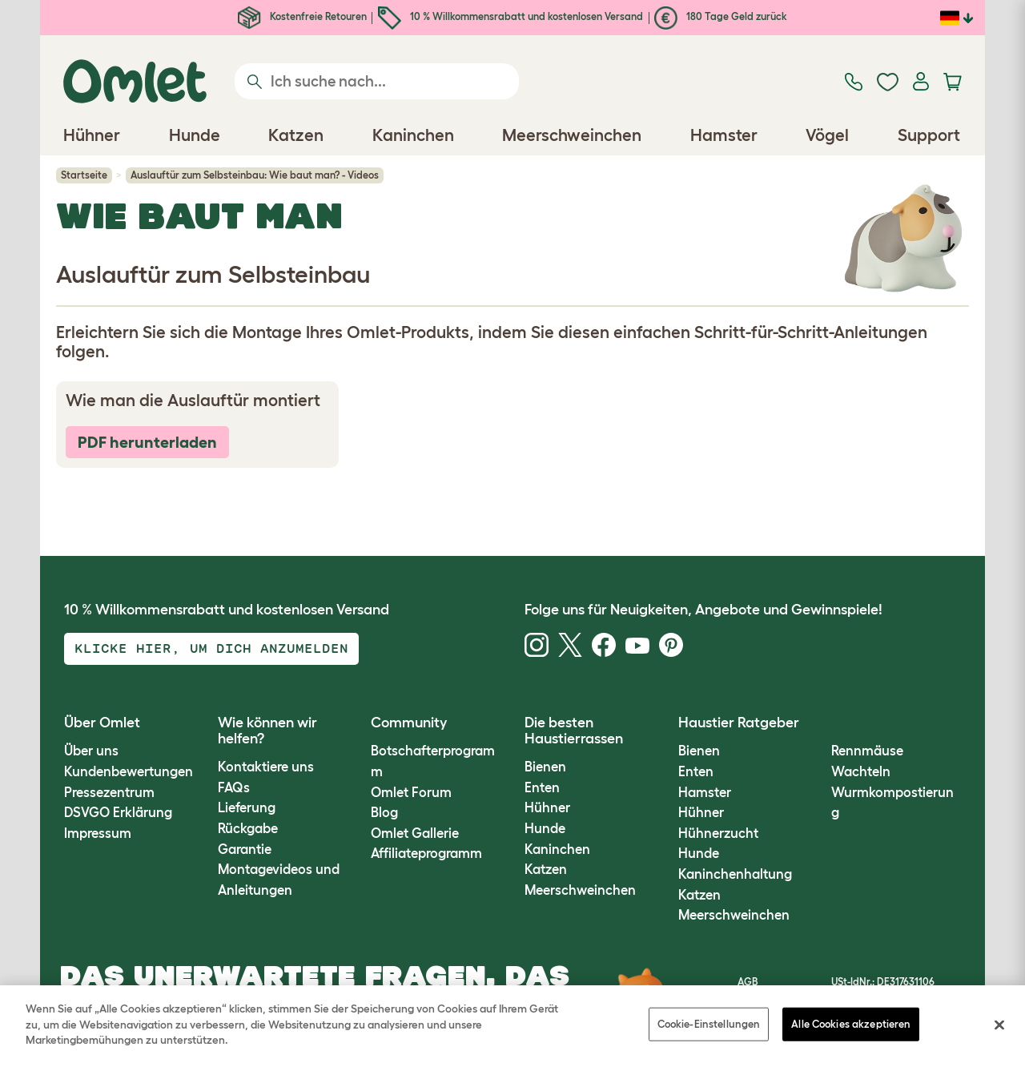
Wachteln (860, 771)
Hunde (545, 828)
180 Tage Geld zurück (720, 16)
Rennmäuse (867, 750)
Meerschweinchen (580, 890)
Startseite (84, 175)
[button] (819, 723)
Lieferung (246, 807)
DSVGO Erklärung (118, 812)
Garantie (244, 849)
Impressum (97, 833)
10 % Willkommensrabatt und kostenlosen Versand (510, 16)
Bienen (545, 766)
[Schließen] (999, 1025)
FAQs (234, 787)
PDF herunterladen (147, 442)
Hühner (547, 807)
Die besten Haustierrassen (574, 731)
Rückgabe (248, 828)
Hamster (704, 792)
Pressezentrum (109, 792)
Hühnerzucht (718, 833)
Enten (542, 787)
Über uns (91, 750)
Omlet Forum (411, 792)
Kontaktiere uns (266, 766)
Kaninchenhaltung (735, 874)
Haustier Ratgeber (738, 723)
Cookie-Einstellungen (709, 1024)
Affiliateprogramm (426, 853)
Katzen (546, 869)
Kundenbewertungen (128, 771)
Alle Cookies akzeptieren (850, 1024)
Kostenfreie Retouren (302, 16)
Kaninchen (557, 849)
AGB (748, 982)
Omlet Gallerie (415, 833)
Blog (384, 812)
